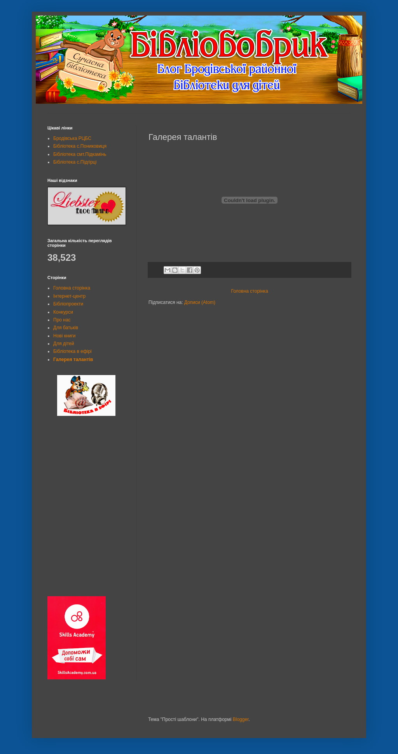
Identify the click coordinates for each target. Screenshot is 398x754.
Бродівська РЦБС (72, 138)
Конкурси (63, 312)
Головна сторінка (249, 291)
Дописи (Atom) (199, 302)
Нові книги (64, 336)
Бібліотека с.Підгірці (74, 162)
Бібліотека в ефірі (72, 351)
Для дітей (63, 343)
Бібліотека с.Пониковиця (79, 146)
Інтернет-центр (69, 296)
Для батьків (65, 327)
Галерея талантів (73, 359)
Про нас (62, 320)
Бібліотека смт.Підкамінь (79, 154)
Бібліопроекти (68, 304)
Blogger (241, 719)
